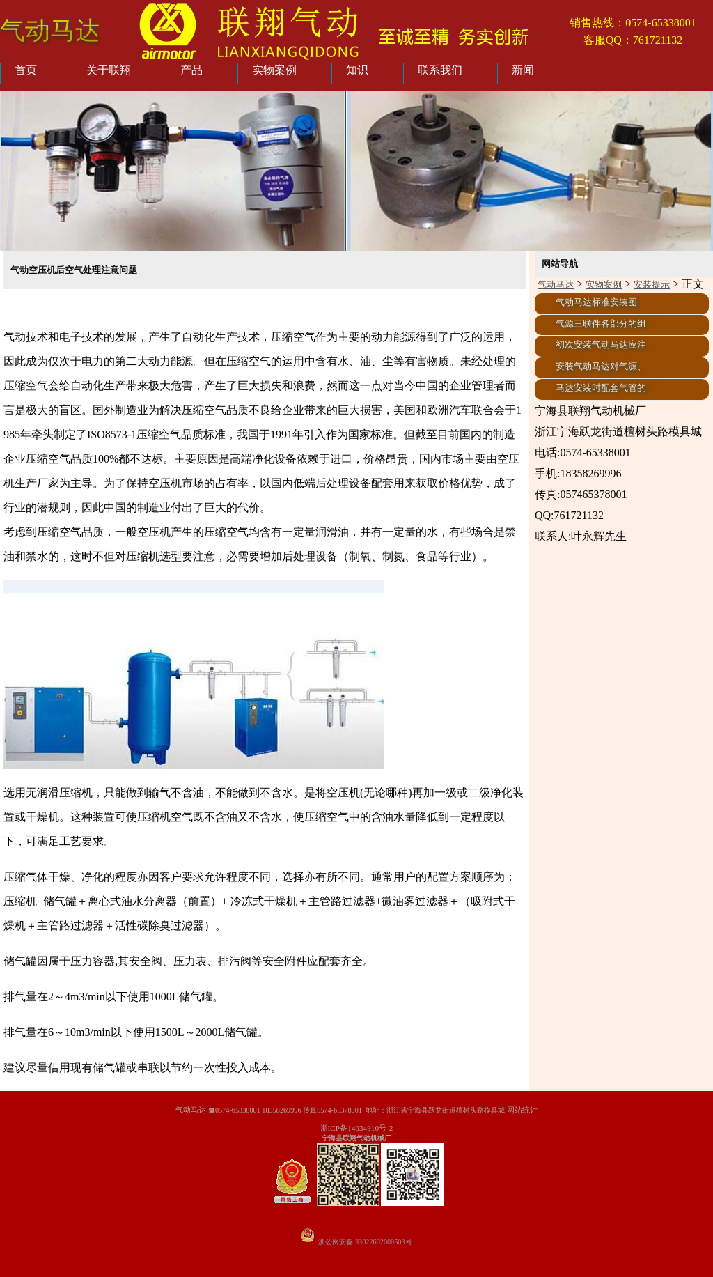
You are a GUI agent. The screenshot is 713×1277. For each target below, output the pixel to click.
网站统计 (522, 1110)
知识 (357, 70)
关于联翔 (108, 70)
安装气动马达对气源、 (601, 366)
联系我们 (440, 70)
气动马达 (50, 30)
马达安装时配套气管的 (601, 388)
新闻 (523, 70)
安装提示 (652, 285)
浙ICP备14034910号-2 (356, 1128)
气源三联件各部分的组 (601, 324)
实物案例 (274, 70)
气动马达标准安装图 (596, 302)
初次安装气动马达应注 (601, 345)
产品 (191, 70)
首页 (26, 70)
